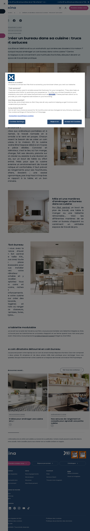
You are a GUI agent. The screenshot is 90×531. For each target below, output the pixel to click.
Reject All (55, 121)
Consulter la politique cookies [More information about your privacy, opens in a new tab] (21, 116)
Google (52, 94)
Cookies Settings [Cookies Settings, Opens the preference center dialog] (16, 121)
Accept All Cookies (73, 121)
